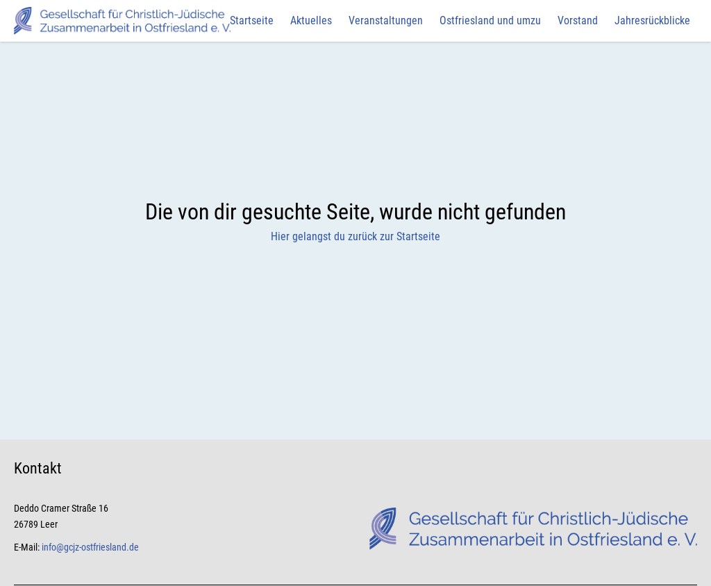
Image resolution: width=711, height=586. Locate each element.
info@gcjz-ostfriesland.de (90, 547)
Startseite (252, 20)
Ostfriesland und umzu (490, 20)
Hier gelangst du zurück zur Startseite (355, 236)
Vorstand (578, 20)
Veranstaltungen (386, 20)
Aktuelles (311, 20)
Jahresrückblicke (652, 20)
